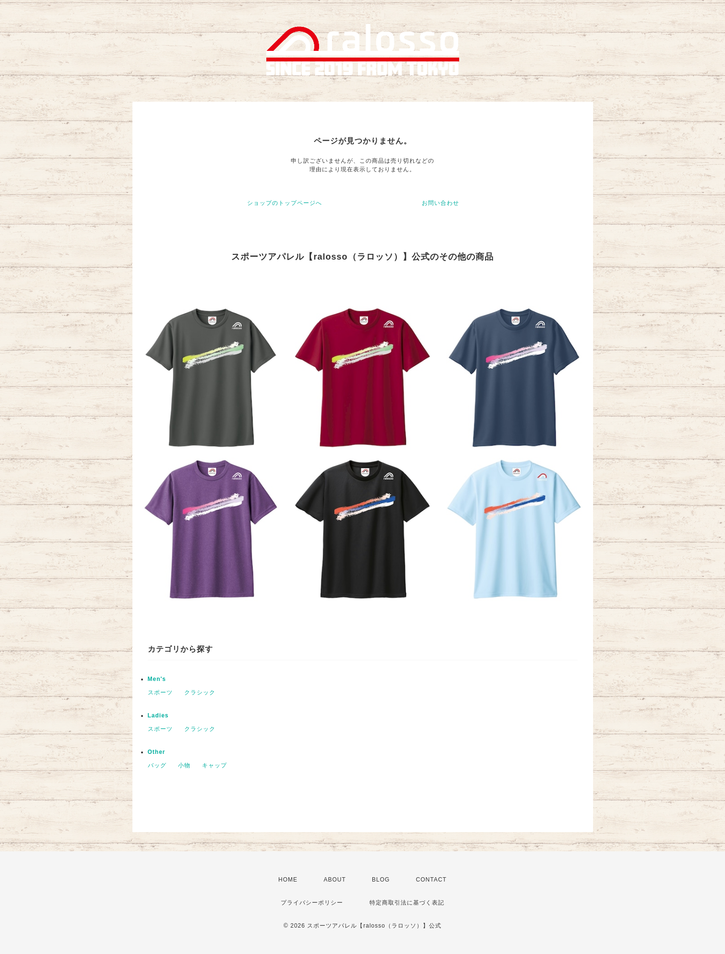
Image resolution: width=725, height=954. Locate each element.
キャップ (214, 765)
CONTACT (431, 879)
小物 (184, 765)
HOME (287, 879)
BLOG (381, 879)
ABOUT (334, 879)
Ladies (158, 715)
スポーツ (160, 692)
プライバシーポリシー (312, 902)
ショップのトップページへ (284, 203)
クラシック (199, 692)
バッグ (157, 765)
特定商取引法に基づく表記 (406, 902)
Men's (157, 679)
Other (157, 752)
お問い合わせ (440, 203)
